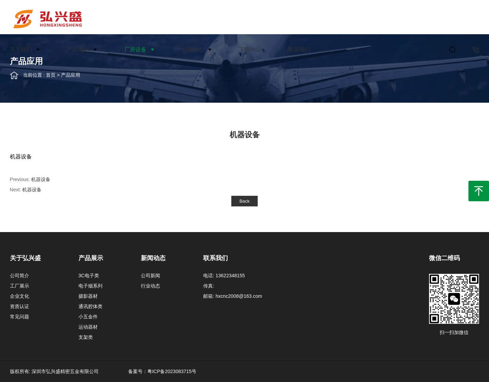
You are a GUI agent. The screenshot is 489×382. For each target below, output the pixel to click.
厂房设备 (135, 49)
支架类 (85, 337)
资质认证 (19, 306)
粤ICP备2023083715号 (171, 371)
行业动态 (150, 286)
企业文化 (19, 296)
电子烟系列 (90, 286)
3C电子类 (88, 275)
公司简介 (19, 275)
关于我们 (21, 49)
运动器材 (88, 327)
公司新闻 (150, 275)
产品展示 (78, 49)
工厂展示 (19, 286)
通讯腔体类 (90, 306)
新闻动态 (193, 49)
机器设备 (40, 179)
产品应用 (70, 75)
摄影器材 (88, 296)
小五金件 (88, 316)
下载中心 (250, 49)
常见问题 (19, 316)
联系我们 (299, 49)
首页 (51, 75)
